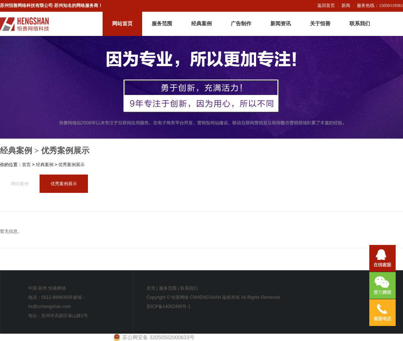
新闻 (345, 5)
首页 (26, 164)
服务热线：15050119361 (380, 5)
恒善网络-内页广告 (201, 87)
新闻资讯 (280, 23)
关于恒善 (320, 23)
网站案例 (20, 183)
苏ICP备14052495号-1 (169, 306)
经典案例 (201, 23)
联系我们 (360, 23)
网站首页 (122, 23)
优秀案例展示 (65, 150)
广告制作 (241, 23)
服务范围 (162, 23)
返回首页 (326, 5)
